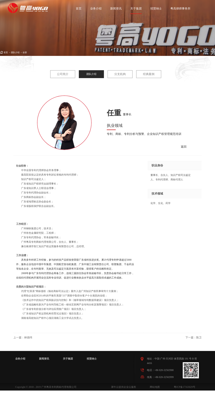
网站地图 (154, 387)
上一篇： (22, 337)
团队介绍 (15, 52)
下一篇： (193, 337)
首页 (79, 8)
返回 (184, 146)
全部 (25, 52)
